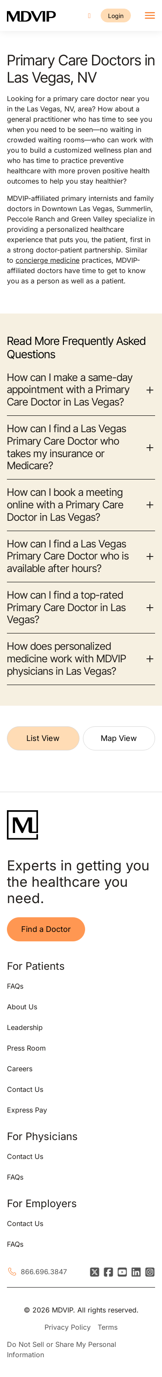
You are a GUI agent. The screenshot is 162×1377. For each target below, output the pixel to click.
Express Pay (27, 1110)
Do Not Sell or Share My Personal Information (61, 1349)
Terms (108, 1327)
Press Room (26, 1048)
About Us (22, 1006)
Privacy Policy (67, 1327)
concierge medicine (47, 260)
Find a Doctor (46, 929)
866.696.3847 (44, 1271)
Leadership (25, 1027)
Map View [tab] (119, 738)
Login (116, 15)
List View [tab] (43, 738)
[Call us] (89, 15)
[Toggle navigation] (150, 15)
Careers (19, 1068)
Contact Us (25, 1089)
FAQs (15, 986)
